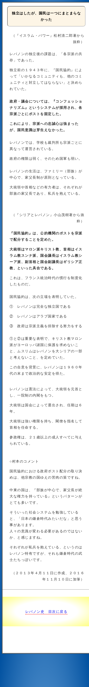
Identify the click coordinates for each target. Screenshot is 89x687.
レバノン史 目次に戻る (46, 612)
